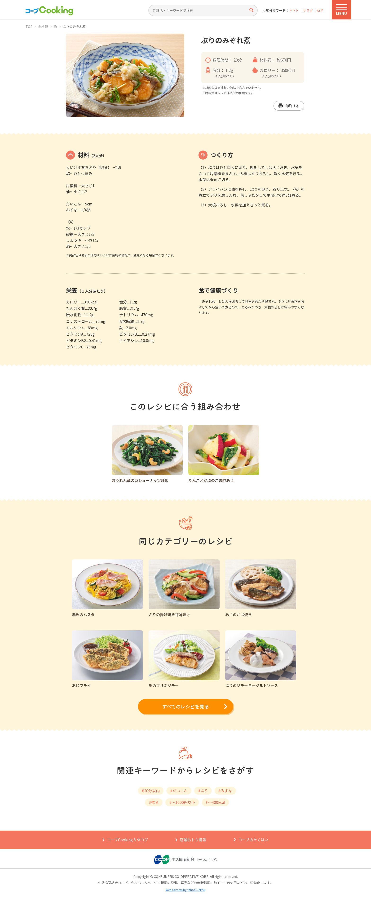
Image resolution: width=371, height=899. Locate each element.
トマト (294, 11)
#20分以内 (151, 790)
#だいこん (179, 790)
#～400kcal (215, 802)
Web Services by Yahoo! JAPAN (185, 890)
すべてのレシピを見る (185, 706)
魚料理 (43, 26)
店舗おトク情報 (193, 839)
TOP (29, 26)
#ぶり (203, 790)
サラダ (308, 11)
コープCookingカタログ (127, 839)
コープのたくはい (253, 839)
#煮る (154, 802)
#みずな (225, 790)
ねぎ (320, 11)
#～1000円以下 (182, 802)
